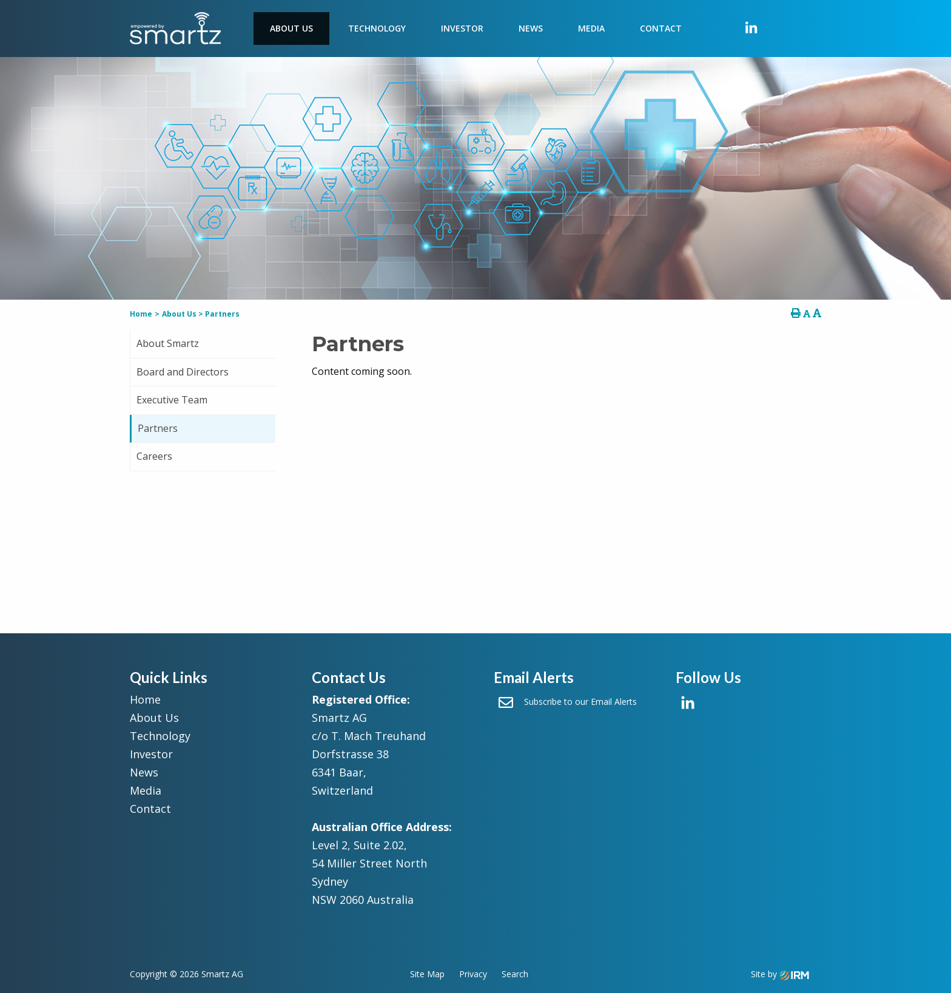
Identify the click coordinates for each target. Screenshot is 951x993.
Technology (377, 28)
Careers (154, 456)
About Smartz (167, 343)
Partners (158, 428)
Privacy (473, 974)
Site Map (427, 974)
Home (145, 699)
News (531, 28)
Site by (780, 974)
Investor (462, 28)
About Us (291, 28)
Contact (661, 28)
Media (591, 28)
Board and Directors (182, 372)
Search (515, 974)
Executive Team (171, 399)
